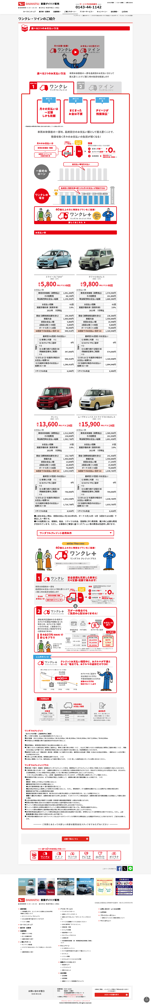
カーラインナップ (29, 12)
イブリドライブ (66, 967)
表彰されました (66, 970)
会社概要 (64, 975)
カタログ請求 (110, 2)
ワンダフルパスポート (68, 911)
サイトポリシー (105, 921)
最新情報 (23, 909)
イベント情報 (66, 956)
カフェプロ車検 (66, 930)
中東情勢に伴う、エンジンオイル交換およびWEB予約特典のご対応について (36, 912)
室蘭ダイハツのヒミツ (68, 962)
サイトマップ (86, 1001)
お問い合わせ (129, 2)
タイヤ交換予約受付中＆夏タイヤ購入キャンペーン (76, 951)
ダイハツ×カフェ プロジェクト (31, 916)
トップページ (77, 15)
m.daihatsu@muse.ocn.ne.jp (73, 995)
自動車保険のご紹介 (27, 952)
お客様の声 (65, 938)
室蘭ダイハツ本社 (27, 933)
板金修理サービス (67, 932)
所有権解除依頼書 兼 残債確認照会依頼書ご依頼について (76, 942)
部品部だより (66, 965)
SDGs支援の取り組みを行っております (33, 919)
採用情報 (64, 978)
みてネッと (65, 954)
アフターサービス (86, 12)
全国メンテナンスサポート (69, 914)
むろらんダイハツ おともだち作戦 (71, 959)
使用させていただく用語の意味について (113, 918)
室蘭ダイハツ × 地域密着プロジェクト (73, 981)
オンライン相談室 (27, 944)
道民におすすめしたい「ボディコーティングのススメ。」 (75, 918)
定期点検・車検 (66, 927)
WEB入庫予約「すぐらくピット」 (71, 924)
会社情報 (114, 12)
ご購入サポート (69, 12)
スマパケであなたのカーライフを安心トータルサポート (104, 15)
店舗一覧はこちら (71, 839)
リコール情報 (119, 2)
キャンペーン (101, 12)
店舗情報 (56, 12)
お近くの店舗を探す (111, 994)
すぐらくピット (71, 997)
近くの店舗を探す (27, 936)
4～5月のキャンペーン (68, 948)
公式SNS (125, 12)
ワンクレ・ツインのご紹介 (126, 15)
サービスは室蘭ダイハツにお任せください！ (74, 922)
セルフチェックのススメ (69, 935)
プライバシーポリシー (108, 915)
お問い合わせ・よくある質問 (110, 909)
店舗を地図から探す (27, 939)
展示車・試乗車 (44, 12)
